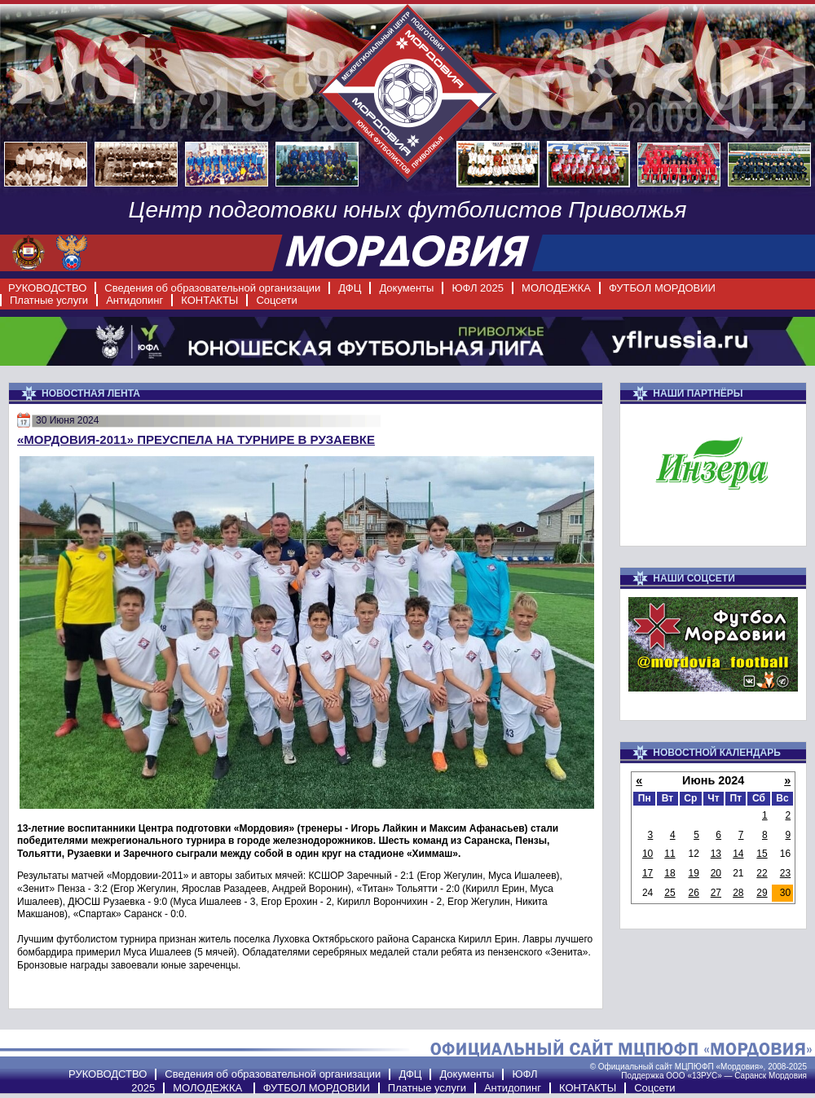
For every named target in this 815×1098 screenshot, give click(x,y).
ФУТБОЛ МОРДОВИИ (662, 288)
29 (761, 892)
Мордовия (788, 1075)
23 (785, 873)
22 (761, 873)
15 (761, 853)
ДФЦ (349, 288)
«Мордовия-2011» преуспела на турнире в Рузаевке (196, 439)
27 (716, 892)
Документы (406, 288)
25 (669, 892)
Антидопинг (134, 300)
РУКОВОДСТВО (47, 288)
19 (694, 873)
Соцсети (276, 300)
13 (716, 853)
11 (669, 853)
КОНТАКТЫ (209, 300)
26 (694, 892)
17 (647, 873)
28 (738, 892)
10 (647, 853)
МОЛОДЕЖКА (556, 288)
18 (669, 873)
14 (738, 853)
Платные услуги (49, 300)
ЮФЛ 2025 (478, 288)
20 (716, 873)
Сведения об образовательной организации (212, 288)
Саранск (750, 1075)
